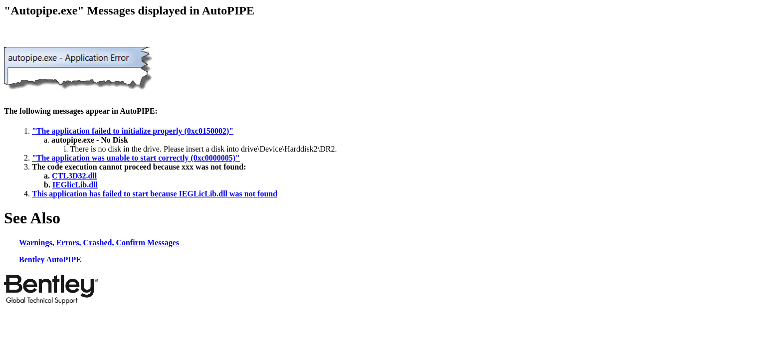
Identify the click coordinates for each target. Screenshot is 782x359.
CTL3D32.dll (74, 176)
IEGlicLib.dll (75, 184)
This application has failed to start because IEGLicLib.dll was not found (154, 193)
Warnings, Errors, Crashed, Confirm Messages (99, 242)
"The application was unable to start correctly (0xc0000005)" (136, 158)
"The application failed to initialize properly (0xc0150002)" (132, 131)
